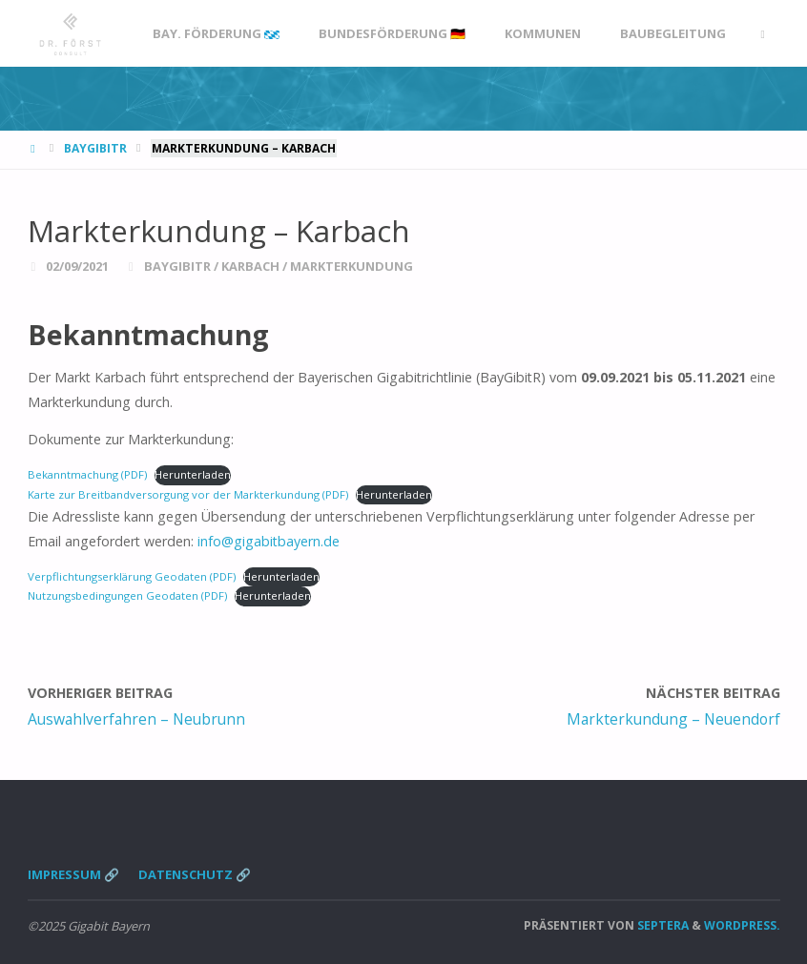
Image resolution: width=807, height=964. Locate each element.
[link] (762, 34)
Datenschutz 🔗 (194, 874)
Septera (661, 925)
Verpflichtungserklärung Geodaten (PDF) (132, 576)
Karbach (250, 266)
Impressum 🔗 (73, 874)
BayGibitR (95, 148)
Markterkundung (351, 266)
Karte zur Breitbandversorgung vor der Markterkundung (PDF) (188, 494)
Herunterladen (193, 474)
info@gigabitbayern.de (268, 541)
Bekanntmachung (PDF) (87, 474)
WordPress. (742, 925)
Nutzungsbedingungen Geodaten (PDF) (127, 595)
